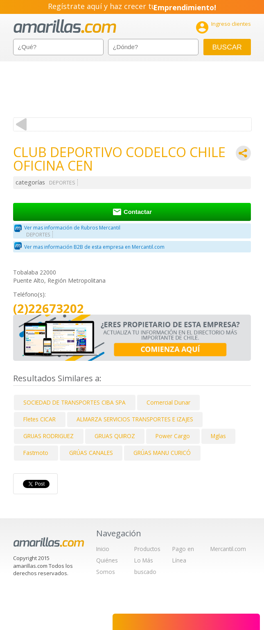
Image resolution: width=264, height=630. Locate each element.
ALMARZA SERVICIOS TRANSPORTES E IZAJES (135, 419)
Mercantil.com (228, 549)
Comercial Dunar (168, 402)
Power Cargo (173, 436)
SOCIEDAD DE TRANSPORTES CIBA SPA (74, 402)
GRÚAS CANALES (91, 453)
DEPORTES (62, 182)
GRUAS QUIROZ (115, 436)
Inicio (102, 549)
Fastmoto (35, 453)
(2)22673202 (48, 309)
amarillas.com (65, 26)
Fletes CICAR (39, 419)
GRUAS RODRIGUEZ (48, 436)
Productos (147, 549)
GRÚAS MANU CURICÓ (162, 453)
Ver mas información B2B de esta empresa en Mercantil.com (94, 246)
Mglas (218, 436)
